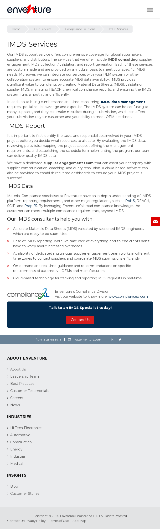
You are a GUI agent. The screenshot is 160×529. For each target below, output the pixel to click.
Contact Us (80, 320)
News (15, 405)
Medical (16, 463)
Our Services (42, 29)
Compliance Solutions (80, 29)
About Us (18, 369)
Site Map (79, 521)
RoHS (130, 201)
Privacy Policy (35, 521)
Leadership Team (24, 376)
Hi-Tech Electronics (26, 428)
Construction (21, 442)
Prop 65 (30, 206)
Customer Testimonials (29, 391)
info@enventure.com (84, 339)
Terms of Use (59, 521)
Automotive (20, 435)
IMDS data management (123, 102)
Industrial (18, 456)
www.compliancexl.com (128, 296)
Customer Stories (24, 493)
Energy (16, 449)
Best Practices (22, 383)
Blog (14, 486)
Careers (16, 398)
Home (16, 29)
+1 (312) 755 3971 (48, 339)
